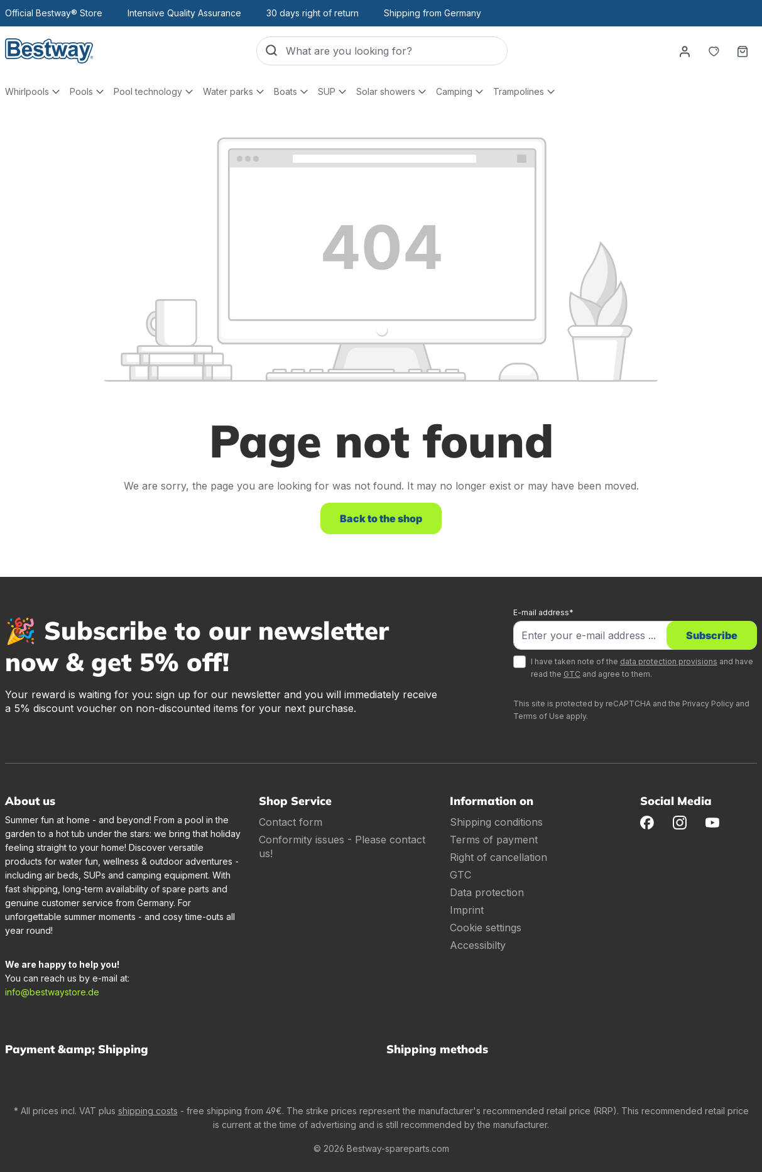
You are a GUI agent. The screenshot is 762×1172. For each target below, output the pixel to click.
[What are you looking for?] (396, 51)
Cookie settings (485, 927)
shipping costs (148, 1110)
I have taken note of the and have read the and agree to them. (642, 668)
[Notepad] (713, 51)
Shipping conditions (496, 822)
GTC (571, 674)
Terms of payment (494, 839)
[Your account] (684, 51)
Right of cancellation (498, 857)
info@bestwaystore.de (52, 992)
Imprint (467, 910)
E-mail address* (543, 612)
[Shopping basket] (742, 51)
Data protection (487, 892)
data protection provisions (668, 661)
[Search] (271, 51)
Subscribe (712, 635)
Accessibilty (478, 945)
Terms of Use (538, 716)
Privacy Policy (708, 703)
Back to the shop (381, 518)
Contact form (290, 822)
